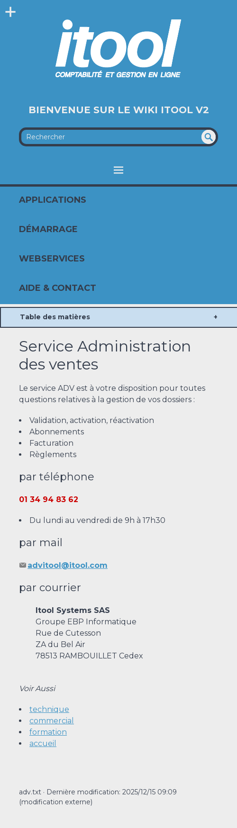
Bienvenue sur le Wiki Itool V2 (118, 110)
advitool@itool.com (67, 565)
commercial (51, 720)
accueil (42, 743)
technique (49, 709)
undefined (208, 137)
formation (48, 732)
